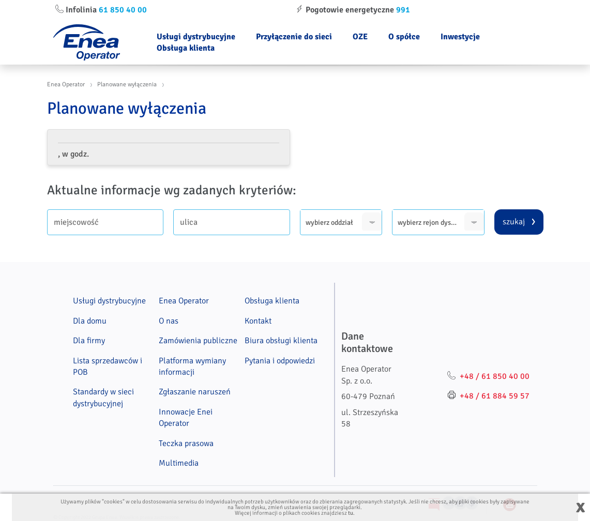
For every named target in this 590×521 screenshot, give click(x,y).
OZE (360, 37)
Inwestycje (460, 37)
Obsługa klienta (186, 48)
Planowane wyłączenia (127, 84)
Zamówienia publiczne (198, 340)
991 (403, 10)
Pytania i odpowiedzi (280, 361)
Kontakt (258, 321)
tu (350, 513)
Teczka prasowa (186, 443)
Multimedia (179, 463)
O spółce (404, 37)
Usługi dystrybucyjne (196, 37)
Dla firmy (89, 340)
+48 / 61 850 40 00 (495, 376)
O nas (168, 321)
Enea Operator (66, 84)
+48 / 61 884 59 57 (495, 396)
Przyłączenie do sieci (294, 37)
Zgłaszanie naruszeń (195, 392)
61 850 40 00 (123, 10)
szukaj (514, 222)
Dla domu (90, 321)
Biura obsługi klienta (281, 340)
